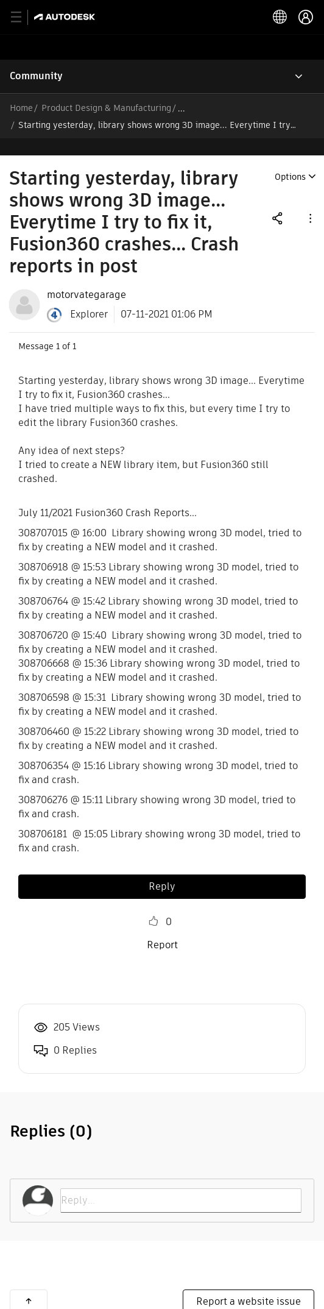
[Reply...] (180, 1183)
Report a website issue (248, 1284)
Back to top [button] (29, 1284)
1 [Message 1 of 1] (58, 329)
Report (162, 928)
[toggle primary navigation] (23, 17)
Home (21, 108)
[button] (309, 201)
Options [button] (290, 160)
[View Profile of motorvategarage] (86, 278)
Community (36, 76)
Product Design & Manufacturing (106, 108)
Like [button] (153, 904)
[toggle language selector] (280, 17)
